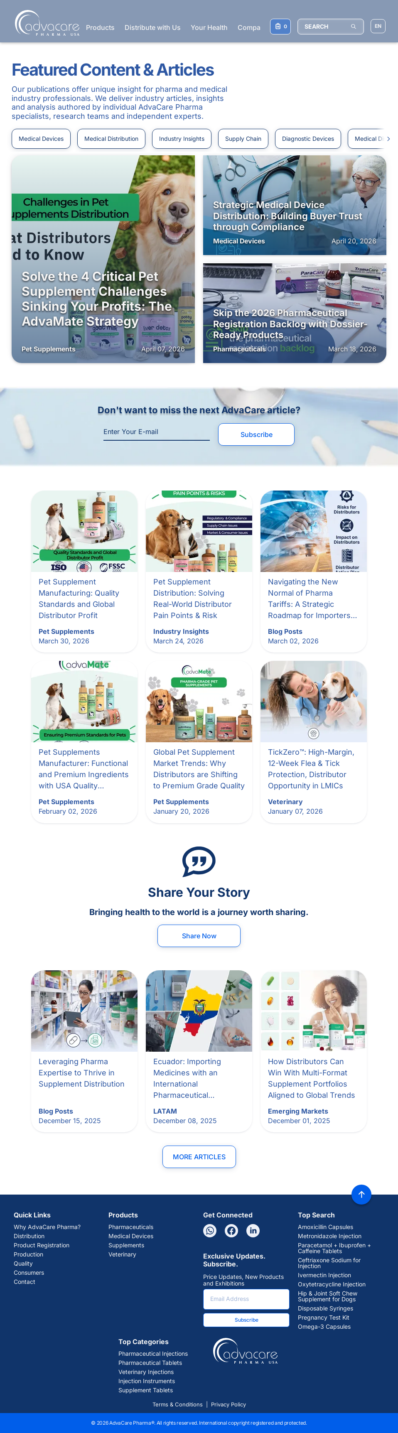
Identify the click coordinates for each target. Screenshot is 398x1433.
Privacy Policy (228, 1404)
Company (253, 27)
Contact (24, 1282)
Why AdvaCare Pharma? (47, 1227)
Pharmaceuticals (130, 1227)
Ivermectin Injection (324, 1275)
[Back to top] (361, 1195)
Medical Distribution (111, 138)
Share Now (199, 936)
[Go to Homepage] (44, 22)
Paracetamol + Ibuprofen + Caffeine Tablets (334, 1248)
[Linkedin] (253, 1230)
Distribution (29, 1236)
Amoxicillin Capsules (325, 1227)
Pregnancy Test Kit (323, 1317)
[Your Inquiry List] (280, 26)
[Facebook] (231, 1230)
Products (100, 27)
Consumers (29, 1273)
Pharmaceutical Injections (153, 1354)
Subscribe (257, 434)
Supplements (126, 1245)
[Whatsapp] (209, 1230)
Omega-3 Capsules (324, 1327)
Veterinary (122, 1254)
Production (28, 1254)
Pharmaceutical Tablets (150, 1363)
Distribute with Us (153, 27)
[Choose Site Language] (378, 26)
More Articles (199, 1157)
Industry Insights (181, 138)
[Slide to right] (384, 138)
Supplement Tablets (145, 1390)
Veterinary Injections (146, 1372)
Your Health (209, 27)
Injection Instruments (146, 1381)
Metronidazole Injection (329, 1236)
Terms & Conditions (177, 1404)
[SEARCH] (330, 26)
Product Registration (41, 1245)
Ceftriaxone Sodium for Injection (329, 1263)
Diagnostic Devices (308, 138)
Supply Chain (243, 138)
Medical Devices (41, 138)
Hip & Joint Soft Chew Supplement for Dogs (327, 1296)
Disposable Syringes (325, 1308)
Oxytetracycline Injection (332, 1284)
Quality (23, 1263)
